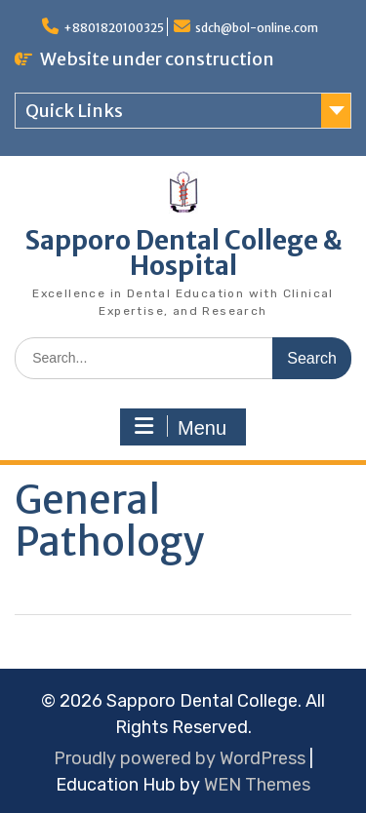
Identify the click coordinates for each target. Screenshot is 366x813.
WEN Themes (257, 784)
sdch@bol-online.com (256, 27)
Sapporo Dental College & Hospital (183, 253)
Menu (180, 427)
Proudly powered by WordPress (179, 758)
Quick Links (74, 110)
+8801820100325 (113, 27)
